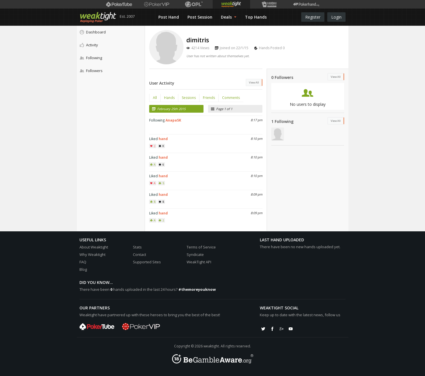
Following (91, 57)
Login (336, 17)
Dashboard (93, 32)
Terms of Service (201, 247)
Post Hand (168, 17)
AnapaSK (173, 120)
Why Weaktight (92, 254)
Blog (83, 269)
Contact (139, 254)
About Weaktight (93, 247)
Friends (209, 97)
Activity (89, 44)
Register (312, 17)
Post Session (199, 17)
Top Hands (256, 17)
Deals (228, 17)
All (155, 97)
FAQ (82, 261)
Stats (137, 247)
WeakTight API (199, 261)
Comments (231, 97)
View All (254, 82)
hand (163, 138)
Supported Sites (147, 261)
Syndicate (195, 254)
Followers (91, 70)
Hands (169, 97)
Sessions (189, 97)
